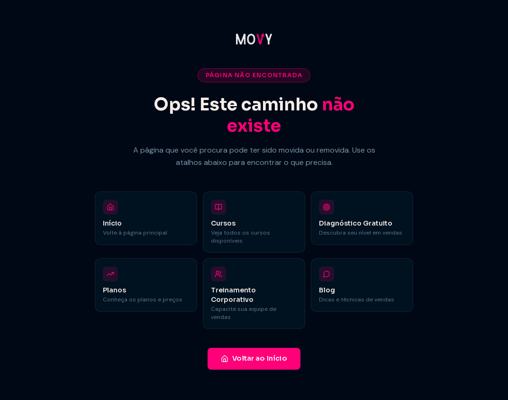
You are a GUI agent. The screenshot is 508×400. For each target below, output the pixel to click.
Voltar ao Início (254, 358)
